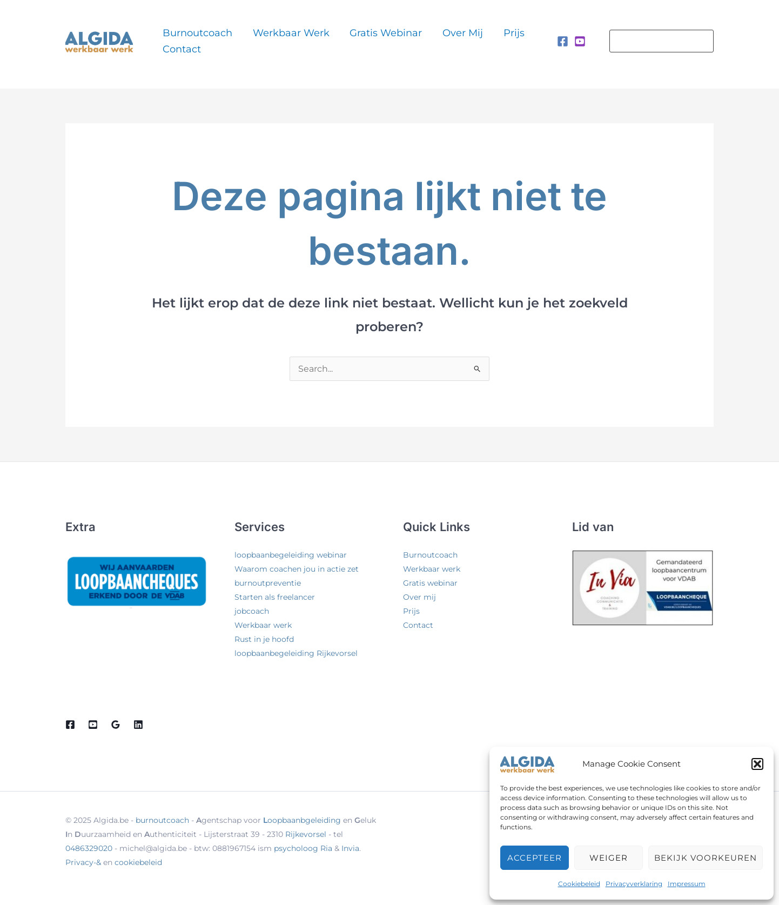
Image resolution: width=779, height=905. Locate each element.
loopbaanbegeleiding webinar (290, 555)
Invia (350, 848)
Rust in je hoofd (264, 639)
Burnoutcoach (193, 40)
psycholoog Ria (303, 848)
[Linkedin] (138, 724)
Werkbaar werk (272, 40)
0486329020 (88, 848)
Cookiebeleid (579, 884)
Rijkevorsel (305, 834)
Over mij (415, 40)
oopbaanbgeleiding (302, 820)
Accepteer (534, 858)
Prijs (451, 40)
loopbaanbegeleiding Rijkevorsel (296, 653)
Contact (487, 40)
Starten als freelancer (274, 597)
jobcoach (251, 611)
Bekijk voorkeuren (705, 858)
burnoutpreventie (267, 583)
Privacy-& (84, 862)
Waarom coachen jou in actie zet (296, 569)
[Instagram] (580, 41)
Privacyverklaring (634, 884)
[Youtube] (93, 724)
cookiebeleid (138, 862)
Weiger (608, 858)
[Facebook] (562, 41)
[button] (757, 764)
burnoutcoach (162, 820)
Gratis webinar (353, 40)
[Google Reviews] (115, 724)
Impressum (687, 884)
